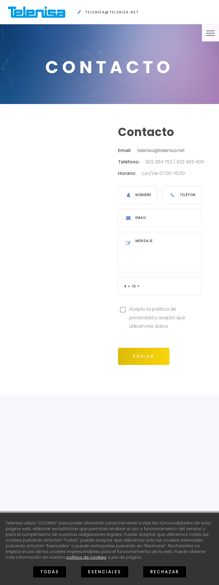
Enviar (144, 355)
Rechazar (164, 572)
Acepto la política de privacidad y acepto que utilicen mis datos (157, 316)
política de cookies (86, 557)
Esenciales (104, 572)
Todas (49, 572)
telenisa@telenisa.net (112, 12)
